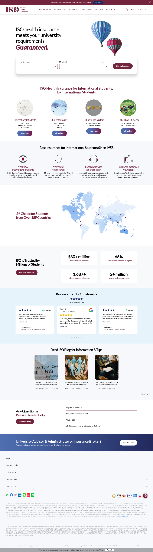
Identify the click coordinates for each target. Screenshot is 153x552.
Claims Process (86, 9)
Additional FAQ (25, 421)
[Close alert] (150, 2)
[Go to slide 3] (74, 337)
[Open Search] (127, 10)
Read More (145, 394)
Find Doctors (73, 9)
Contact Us (143, 9)
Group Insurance (60, 9)
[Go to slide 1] (71, 337)
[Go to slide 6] (80, 337)
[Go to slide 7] (81, 337)
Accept (109, 550)
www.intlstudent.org (121, 516)
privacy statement (125, 546)
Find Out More (128, 443)
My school (63, 62)
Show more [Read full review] (23, 322)
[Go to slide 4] (76, 337)
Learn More (99, 550)
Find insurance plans (26, 272)
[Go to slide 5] (78, 337)
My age (101, 62)
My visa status (25, 62)
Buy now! (98, 2)
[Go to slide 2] (72, 337)
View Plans (25, 133)
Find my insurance (122, 66)
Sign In (133, 9)
